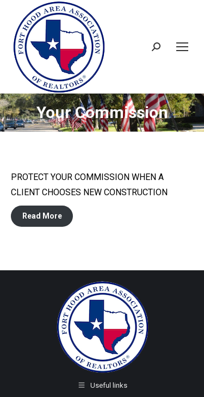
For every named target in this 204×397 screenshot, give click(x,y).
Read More (42, 216)
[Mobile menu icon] (182, 47)
